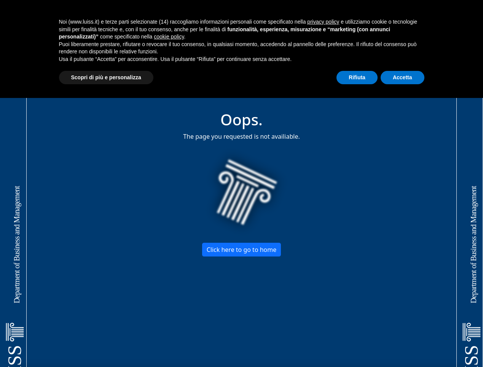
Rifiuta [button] (357, 77)
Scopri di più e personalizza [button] (106, 77)
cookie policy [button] (169, 37)
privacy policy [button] (323, 22)
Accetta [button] (402, 77)
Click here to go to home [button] (242, 249)
